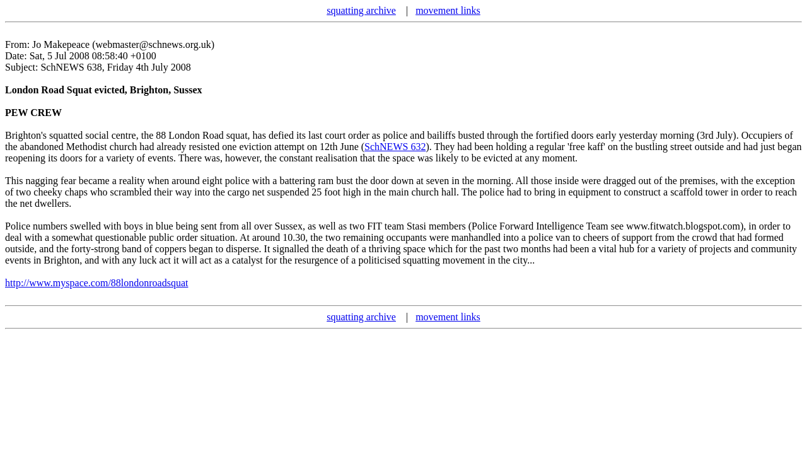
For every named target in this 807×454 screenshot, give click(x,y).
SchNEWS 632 (395, 146)
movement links (447, 10)
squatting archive (361, 10)
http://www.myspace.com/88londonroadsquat (96, 282)
